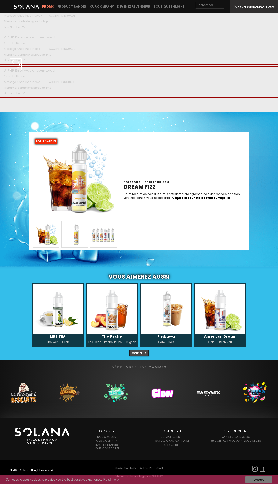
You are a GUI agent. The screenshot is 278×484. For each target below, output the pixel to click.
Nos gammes (106, 437)
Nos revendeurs (107, 445)
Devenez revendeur (133, 6)
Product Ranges (72, 6)
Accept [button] (259, 479)
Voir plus (139, 353)
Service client (171, 437)
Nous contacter (107, 448)
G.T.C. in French (151, 468)
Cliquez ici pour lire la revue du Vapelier (201, 198)
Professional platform (171, 441)
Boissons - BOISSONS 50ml (147, 182)
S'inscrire (171, 445)
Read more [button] (111, 479)
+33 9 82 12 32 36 (236, 437)
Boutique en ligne (168, 6)
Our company (102, 6)
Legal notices (125, 468)
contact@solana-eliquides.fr (236, 441)
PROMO (48, 6)
